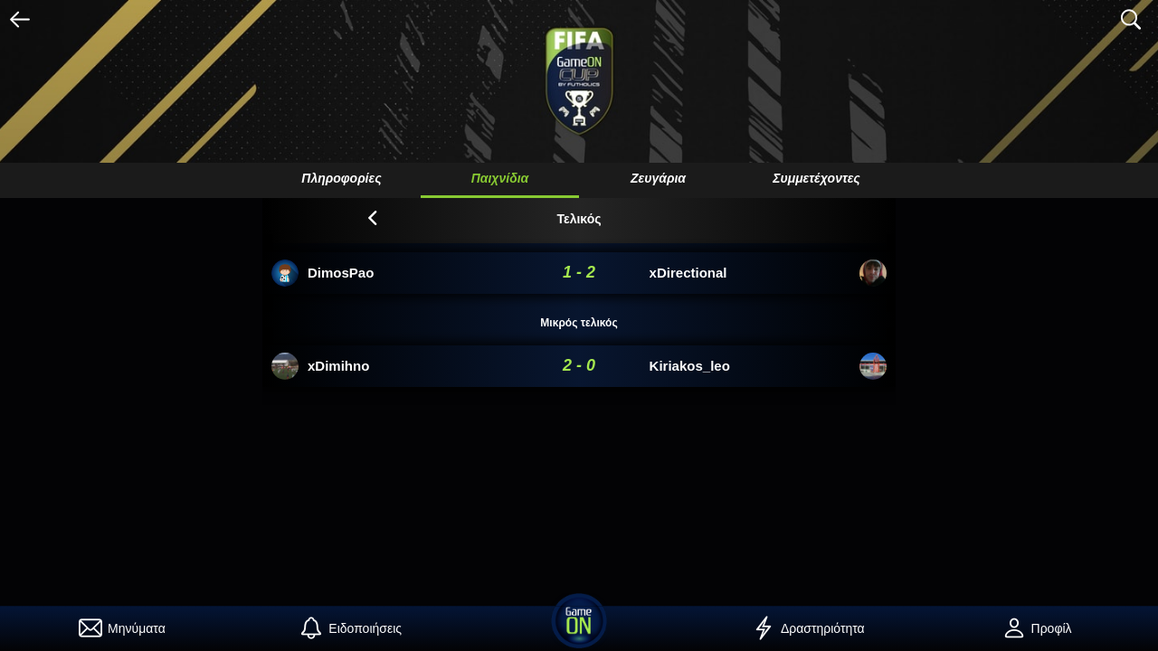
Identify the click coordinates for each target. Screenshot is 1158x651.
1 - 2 (579, 272)
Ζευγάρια (658, 178)
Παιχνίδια (500, 178)
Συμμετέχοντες (816, 178)
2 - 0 (579, 365)
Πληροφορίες (341, 178)
